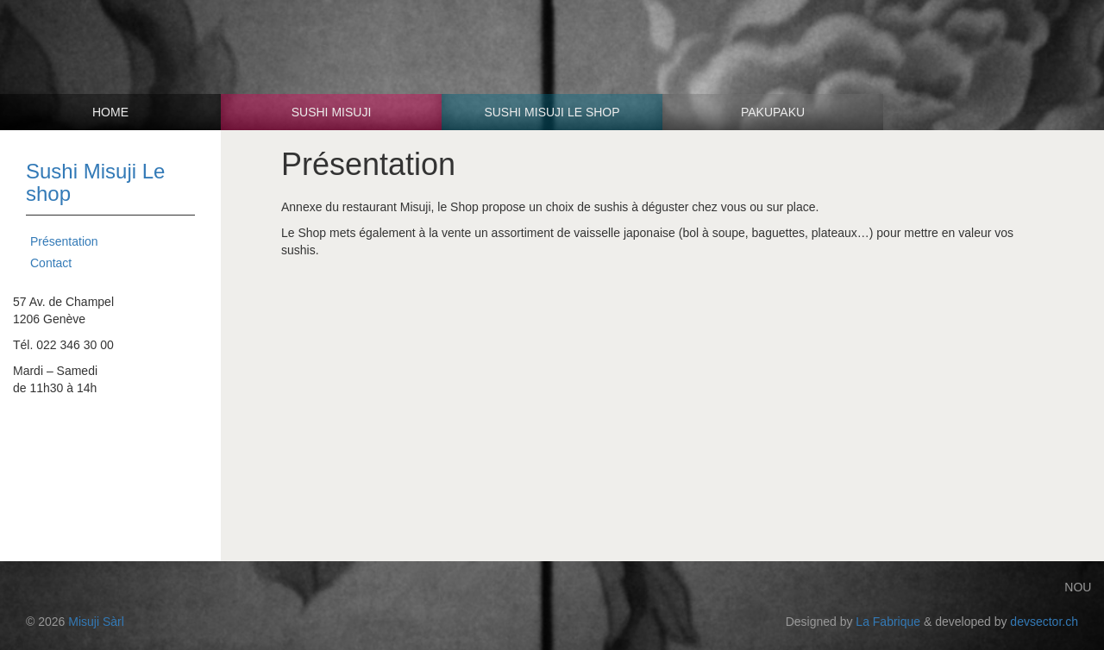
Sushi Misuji (332, 112)
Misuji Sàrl (96, 621)
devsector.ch (1044, 621)
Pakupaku (773, 112)
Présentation (64, 241)
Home (110, 112)
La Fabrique (888, 621)
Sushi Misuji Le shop (551, 112)
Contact (51, 263)
